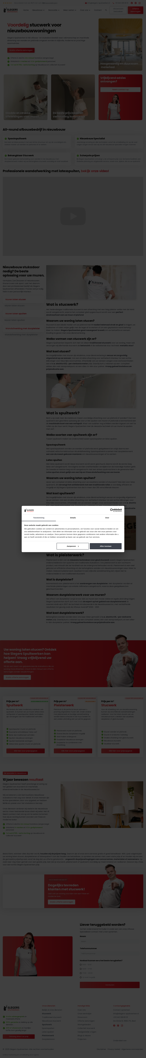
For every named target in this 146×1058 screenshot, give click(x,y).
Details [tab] (73, 518)
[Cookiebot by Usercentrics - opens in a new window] (112, 510)
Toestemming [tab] (38, 518)
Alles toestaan (106, 546)
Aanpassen (73, 546)
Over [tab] (107, 518)
